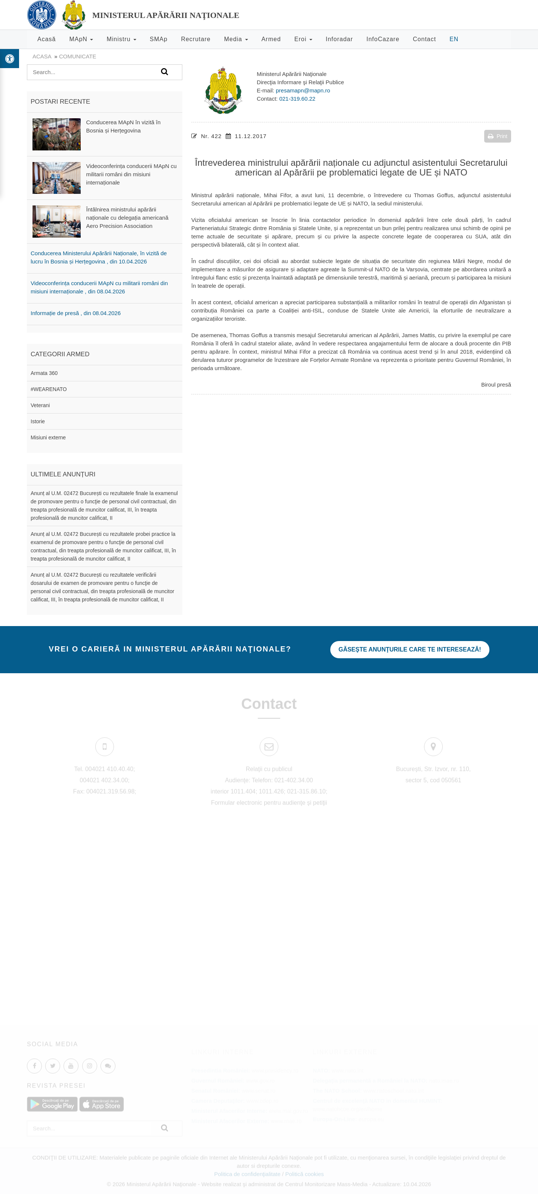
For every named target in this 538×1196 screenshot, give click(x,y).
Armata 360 (44, 373)
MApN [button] (81, 39)
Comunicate (77, 56)
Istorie (38, 421)
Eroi (303, 39)
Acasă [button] (46, 39)
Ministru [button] (121, 39)
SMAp (159, 39)
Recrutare (195, 39)
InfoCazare (383, 39)
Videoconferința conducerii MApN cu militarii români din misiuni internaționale (131, 174)
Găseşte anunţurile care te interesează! (409, 649)
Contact (424, 39)
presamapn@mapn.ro (303, 90)
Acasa (42, 56)
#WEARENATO (49, 389)
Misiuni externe (48, 437)
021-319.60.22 (297, 98)
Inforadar (339, 39)
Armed (271, 39)
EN (453, 39)
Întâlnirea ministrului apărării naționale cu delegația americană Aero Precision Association (127, 217)
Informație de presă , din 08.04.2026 (76, 313)
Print (497, 136)
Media (236, 39)
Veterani (40, 405)
